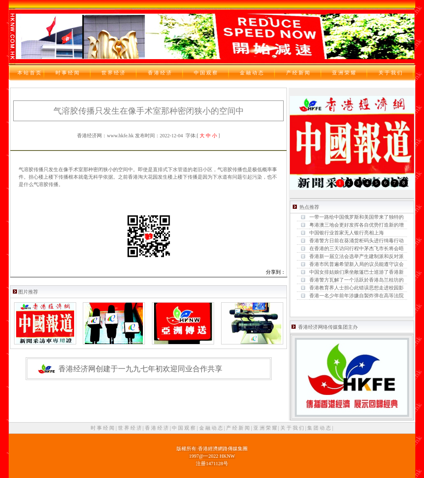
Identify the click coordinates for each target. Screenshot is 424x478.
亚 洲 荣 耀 (265, 428)
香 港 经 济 (157, 428)
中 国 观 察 (184, 428)
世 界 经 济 (130, 428)
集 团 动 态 (319, 428)
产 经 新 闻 (238, 428)
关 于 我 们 (292, 428)
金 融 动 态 (211, 428)
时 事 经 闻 (103, 428)
